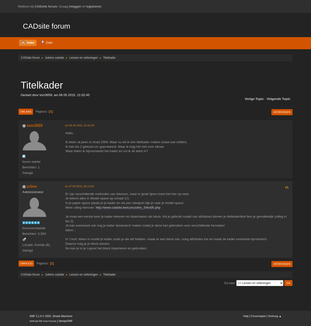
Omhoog (26, 263)
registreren (93, 6)
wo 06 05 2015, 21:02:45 (79, 125)
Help (246, 316)
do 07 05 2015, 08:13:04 (79, 186)
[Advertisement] (155, 70)
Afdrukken (282, 112)
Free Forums (50, 321)
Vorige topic (254, 99)
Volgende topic (278, 99)
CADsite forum (46, 26)
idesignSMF (66, 320)
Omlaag (26, 111)
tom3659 (35, 125)
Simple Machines (62, 316)
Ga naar (229, 283)
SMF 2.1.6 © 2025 (40, 316)
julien (32, 186)
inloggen (75, 6)
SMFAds (34, 321)
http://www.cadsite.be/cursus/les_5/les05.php (128, 207)
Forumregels (258, 316)
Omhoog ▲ (274, 316)
